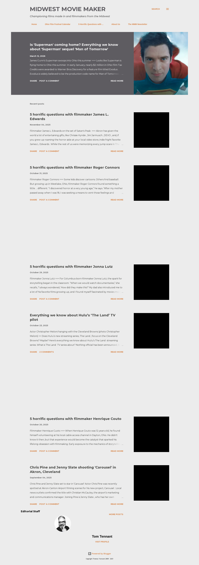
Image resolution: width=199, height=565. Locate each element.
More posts (116, 514)
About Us (114, 24)
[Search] (156, 9)
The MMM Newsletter (136, 24)
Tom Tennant (102, 536)
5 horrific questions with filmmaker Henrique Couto (75, 419)
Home (32, 24)
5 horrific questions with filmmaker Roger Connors (75, 167)
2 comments (46, 352)
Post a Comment (49, 81)
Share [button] (33, 81)
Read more (117, 81)
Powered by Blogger (99, 553)
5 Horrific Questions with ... (89, 24)
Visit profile (102, 542)
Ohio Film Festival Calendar (56, 24)
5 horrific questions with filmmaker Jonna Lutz (71, 267)
